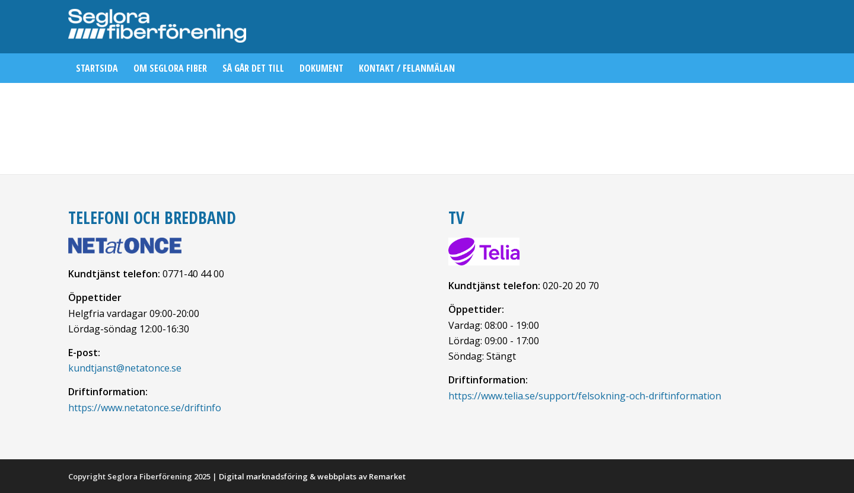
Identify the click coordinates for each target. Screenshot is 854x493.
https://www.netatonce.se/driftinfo (144, 407)
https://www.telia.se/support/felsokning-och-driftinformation (584, 395)
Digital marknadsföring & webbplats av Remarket (312, 476)
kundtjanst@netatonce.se (124, 367)
